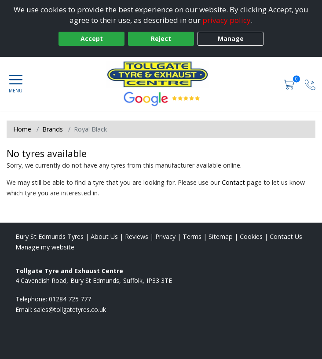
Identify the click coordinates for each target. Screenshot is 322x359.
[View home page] (161, 74)
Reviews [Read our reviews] (136, 236)
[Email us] (70, 309)
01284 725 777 (70, 299)
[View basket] (290, 84)
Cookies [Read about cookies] (251, 236)
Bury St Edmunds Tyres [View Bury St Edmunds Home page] (49, 236)
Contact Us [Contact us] (286, 236)
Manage (231, 38)
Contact (233, 182)
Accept (91, 38)
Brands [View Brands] (52, 129)
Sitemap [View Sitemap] (221, 236)
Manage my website (44, 247)
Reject (161, 38)
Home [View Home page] (22, 129)
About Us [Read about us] (104, 236)
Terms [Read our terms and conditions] (192, 236)
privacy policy (226, 20)
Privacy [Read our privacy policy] (165, 236)
